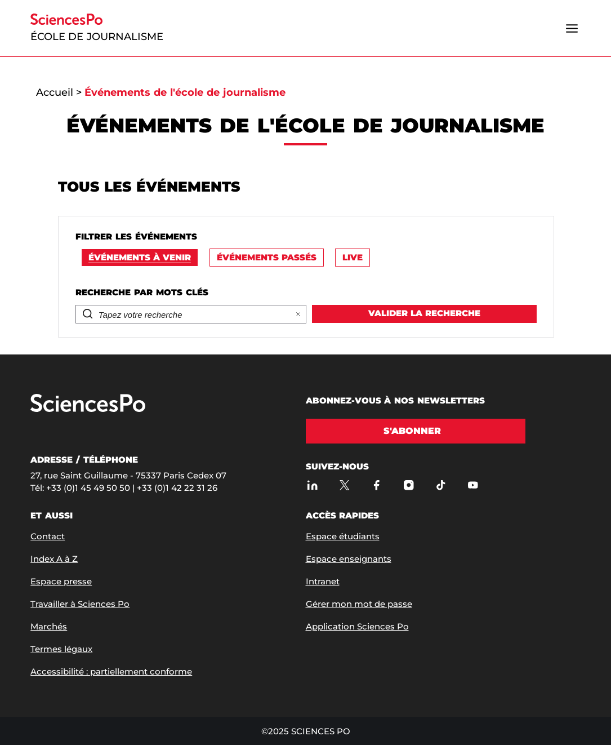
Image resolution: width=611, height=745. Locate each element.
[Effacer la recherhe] (298, 314)
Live (352, 257)
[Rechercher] (181, 314)
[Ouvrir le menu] (572, 28)
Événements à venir (139, 257)
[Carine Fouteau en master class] (305, 431)
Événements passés (266, 257)
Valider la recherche (424, 313)
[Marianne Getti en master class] (305, 614)
